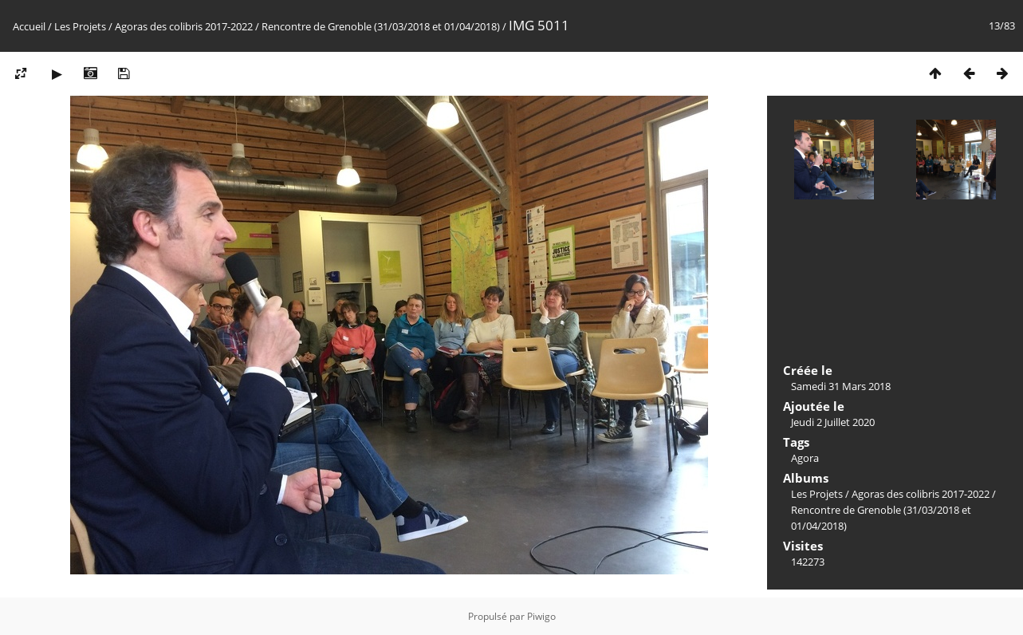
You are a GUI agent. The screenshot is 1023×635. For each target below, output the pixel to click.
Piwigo (541, 616)
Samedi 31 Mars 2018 (841, 386)
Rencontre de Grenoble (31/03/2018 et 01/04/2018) (381, 26)
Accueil (29, 26)
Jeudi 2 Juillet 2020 (833, 422)
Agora (805, 458)
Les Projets (80, 26)
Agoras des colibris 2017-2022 (184, 26)
